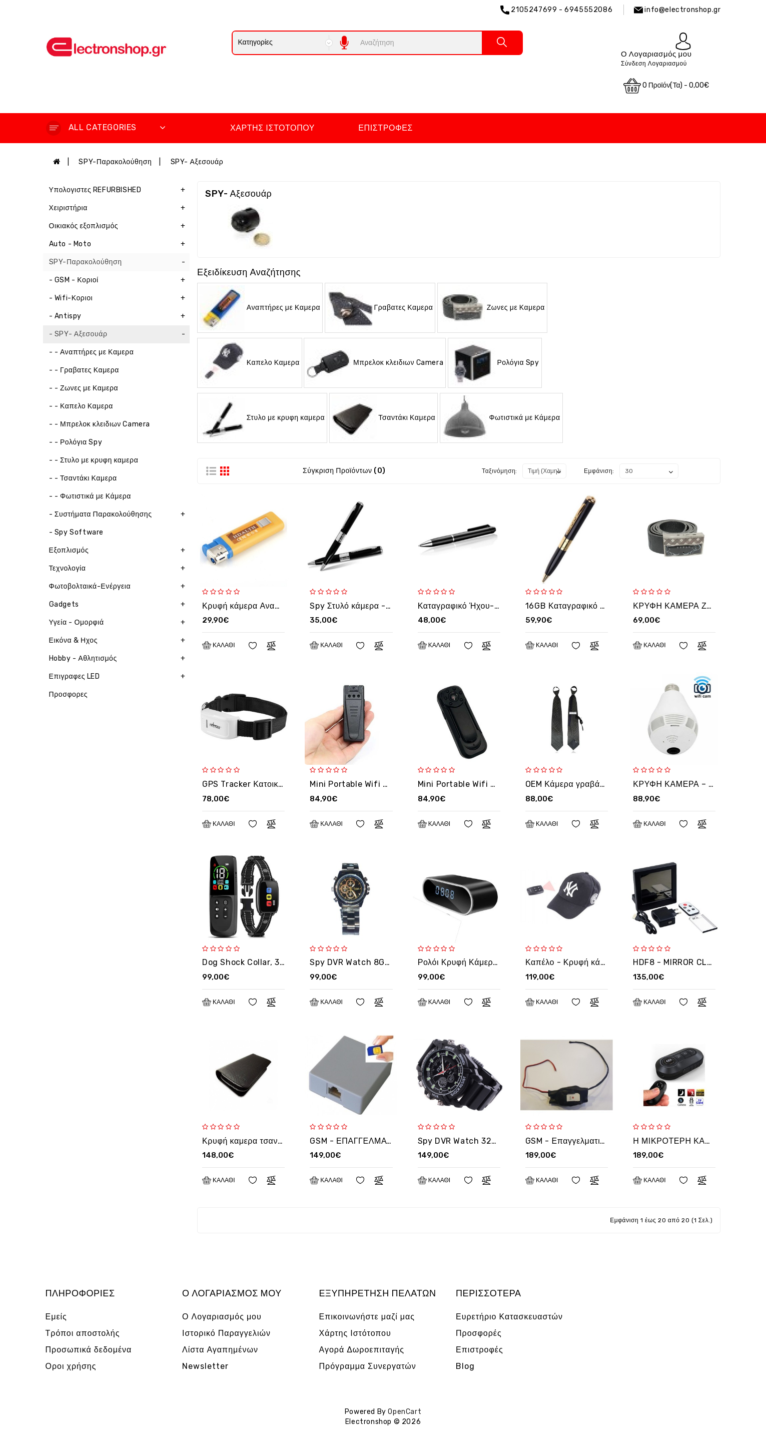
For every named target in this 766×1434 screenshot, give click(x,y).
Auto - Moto (119, 244)
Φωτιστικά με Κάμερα (524, 417)
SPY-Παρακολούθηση (115, 162)
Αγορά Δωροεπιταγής (362, 1349)
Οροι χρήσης (71, 1366)
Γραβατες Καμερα (403, 307)
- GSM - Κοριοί (119, 280)
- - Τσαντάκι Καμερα (83, 478)
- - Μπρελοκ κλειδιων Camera (100, 424)
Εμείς (56, 1316)
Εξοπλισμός (119, 551)
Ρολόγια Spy (518, 362)
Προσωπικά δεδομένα (89, 1349)
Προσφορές (479, 1333)
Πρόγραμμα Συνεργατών (367, 1366)
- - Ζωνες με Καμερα (84, 388)
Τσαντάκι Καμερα (406, 417)
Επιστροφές (385, 128)
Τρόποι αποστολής (83, 1333)
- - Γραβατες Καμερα (84, 370)
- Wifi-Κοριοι (119, 298)
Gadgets (119, 605)
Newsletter (205, 1366)
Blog (465, 1366)
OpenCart (404, 1411)
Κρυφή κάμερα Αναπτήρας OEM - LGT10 (279, 606)
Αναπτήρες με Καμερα (283, 307)
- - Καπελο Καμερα (81, 406)
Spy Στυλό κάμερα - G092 (359, 606)
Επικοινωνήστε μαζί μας (367, 1316)
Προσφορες (68, 694)
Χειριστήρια (119, 208)
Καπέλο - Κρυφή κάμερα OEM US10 (592, 962)
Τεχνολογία (119, 569)
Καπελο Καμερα (273, 362)
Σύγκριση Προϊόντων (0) (344, 470)
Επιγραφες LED (119, 677)
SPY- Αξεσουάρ (197, 162)
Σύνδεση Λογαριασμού (654, 63)
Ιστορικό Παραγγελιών (226, 1333)
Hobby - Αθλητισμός (119, 659)
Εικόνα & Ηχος (119, 641)
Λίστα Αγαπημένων (220, 1349)
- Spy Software (76, 532)
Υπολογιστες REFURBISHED (119, 190)
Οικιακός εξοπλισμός (119, 226)
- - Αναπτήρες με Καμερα (91, 352)
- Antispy (119, 316)
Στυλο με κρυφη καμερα (286, 417)
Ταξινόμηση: (499, 470)
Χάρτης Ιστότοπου (272, 128)
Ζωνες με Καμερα (516, 307)
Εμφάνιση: (599, 470)
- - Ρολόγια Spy (76, 442)
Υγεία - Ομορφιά (119, 623)
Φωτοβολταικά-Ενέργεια (119, 587)
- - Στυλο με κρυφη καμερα (94, 460)
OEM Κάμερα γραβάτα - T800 (581, 784)
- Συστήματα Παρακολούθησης (119, 515)
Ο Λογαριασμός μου (222, 1316)
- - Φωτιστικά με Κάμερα (90, 496)
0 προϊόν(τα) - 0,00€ (666, 86)
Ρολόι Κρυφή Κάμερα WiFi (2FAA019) (489, 962)
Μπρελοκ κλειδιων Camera (398, 362)
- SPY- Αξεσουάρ (119, 334)
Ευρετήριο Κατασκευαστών (509, 1316)
